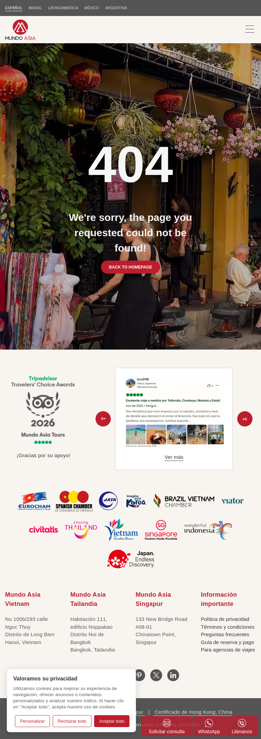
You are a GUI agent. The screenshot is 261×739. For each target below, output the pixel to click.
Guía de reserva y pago (227, 642)
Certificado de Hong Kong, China (192, 712)
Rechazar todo (72, 721)
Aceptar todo (111, 721)
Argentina (116, 8)
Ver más (173, 457)
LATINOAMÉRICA (63, 8)
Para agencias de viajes (228, 650)
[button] (103, 419)
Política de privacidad (225, 619)
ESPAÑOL (13, 8)
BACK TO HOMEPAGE (130, 266)
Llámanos (242, 726)
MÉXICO (91, 8)
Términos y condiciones (228, 627)
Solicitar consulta (167, 726)
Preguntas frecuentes (225, 634)
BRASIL (35, 8)
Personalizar (32, 721)
